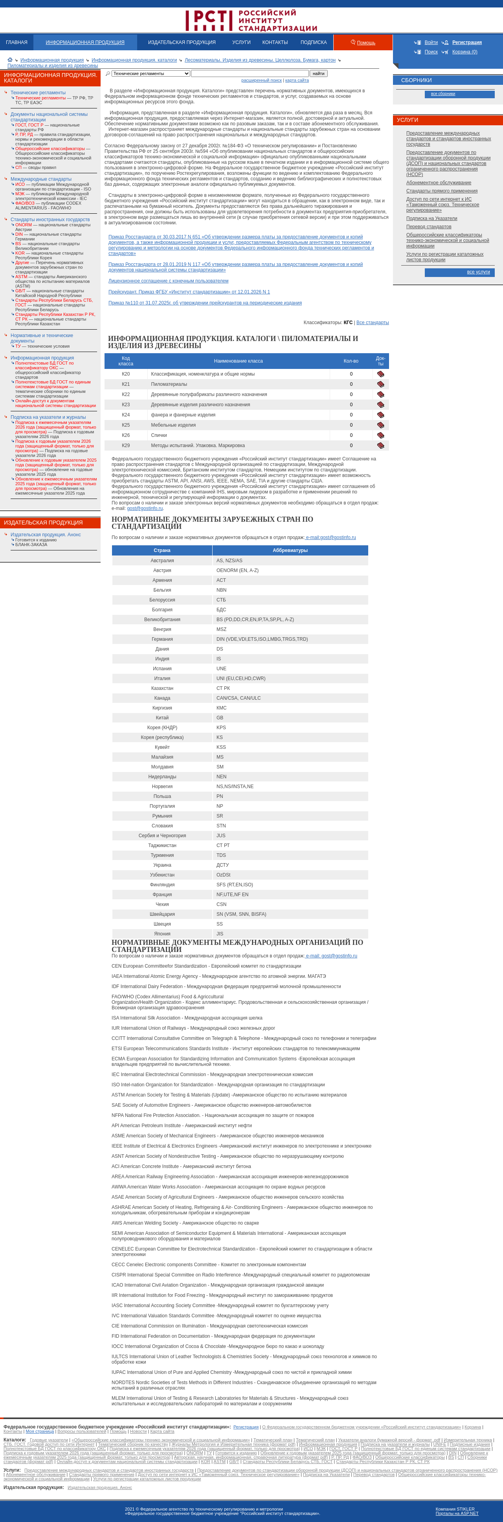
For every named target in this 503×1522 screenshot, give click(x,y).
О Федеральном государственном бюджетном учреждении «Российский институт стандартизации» (361, 1427)
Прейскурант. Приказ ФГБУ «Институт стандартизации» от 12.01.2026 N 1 (189, 292)
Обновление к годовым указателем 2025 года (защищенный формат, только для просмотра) (353, 1452)
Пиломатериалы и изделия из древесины (52, 65)
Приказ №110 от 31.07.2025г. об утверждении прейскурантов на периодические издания (205, 303)
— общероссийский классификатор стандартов (48, 370)
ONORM (194, 1452)
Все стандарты (372, 322)
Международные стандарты (41, 179)
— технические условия (42, 346)
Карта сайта (162, 1431)
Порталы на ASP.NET (457, 1513)
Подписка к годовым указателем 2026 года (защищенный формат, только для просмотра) (93, 1452)
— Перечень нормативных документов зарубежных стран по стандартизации (49, 267)
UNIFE (439, 1444)
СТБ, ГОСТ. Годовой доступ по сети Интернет (49, 1444)
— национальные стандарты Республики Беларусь (54, 305)
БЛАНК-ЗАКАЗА (31, 544)
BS (451, 1457)
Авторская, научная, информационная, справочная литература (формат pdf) (251, 1457)
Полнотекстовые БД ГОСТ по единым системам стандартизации (425, 1448)
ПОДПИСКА (314, 42)
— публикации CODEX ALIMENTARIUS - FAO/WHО (48, 205)
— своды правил (35, 167)
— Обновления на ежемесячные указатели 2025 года (56, 486)
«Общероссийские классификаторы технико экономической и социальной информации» (161, 1440)
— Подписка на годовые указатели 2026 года (54, 448)
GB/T (234, 1461)
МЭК (321, 1448)
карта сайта (297, 80)
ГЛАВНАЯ (17, 42)
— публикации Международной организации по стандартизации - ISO (53, 186)
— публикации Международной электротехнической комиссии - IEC (52, 196)
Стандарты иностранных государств (50, 219)
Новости (138, 1431)
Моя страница (40, 1431)
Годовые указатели (49, 1440)
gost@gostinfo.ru (145, 508)
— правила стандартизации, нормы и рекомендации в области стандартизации (53, 139)
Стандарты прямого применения (441, 191)
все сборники (443, 94)
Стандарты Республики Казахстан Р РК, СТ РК (383, 1461)
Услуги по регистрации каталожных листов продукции (445, 256)
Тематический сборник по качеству (133, 1444)
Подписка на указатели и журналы (48, 417)
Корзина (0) (464, 52)
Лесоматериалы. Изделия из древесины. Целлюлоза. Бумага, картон (260, 60)
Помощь (366, 43)
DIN (453, 1452)
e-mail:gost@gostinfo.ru (330, 537)
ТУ (209, 1452)
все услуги (478, 272)
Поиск (431, 52)
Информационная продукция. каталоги (134, 60)
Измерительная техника (468, 1440)
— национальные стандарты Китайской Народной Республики (49, 293)
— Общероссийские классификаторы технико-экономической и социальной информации (53, 155)
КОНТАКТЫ (275, 42)
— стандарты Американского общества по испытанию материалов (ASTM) (52, 281)
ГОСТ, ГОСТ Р (343, 1448)
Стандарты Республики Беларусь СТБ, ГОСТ (288, 1461)
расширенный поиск (261, 80)
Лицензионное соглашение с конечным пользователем (168, 281)
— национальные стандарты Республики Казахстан (55, 319)
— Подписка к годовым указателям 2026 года (55, 429)
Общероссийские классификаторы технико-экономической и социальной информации (447, 240)
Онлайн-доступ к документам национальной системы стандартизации (127, 1461)
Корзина (472, 1427)
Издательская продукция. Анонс (46, 534)
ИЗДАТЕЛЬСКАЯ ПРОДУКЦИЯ (182, 42)
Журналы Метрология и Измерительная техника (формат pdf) (234, 1444)
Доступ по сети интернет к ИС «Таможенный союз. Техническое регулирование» (442, 204)
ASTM (220, 1461)
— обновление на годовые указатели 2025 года (56, 467)
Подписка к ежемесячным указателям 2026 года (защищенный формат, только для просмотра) (205, 1448)
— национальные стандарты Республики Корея (49, 255)
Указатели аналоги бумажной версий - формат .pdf (389, 1440)
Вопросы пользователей (81, 1431)
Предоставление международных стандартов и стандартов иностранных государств (448, 138)
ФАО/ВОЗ (362, 1457)
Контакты (13, 1431)
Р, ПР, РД (340, 1457)
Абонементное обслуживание (438, 182)
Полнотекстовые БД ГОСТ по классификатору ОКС (55, 1448)
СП (461, 1457)
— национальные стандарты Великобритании (47, 246)
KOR (205, 1461)
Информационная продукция (52, 60)
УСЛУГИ (241, 42)
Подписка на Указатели (431, 218)
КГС (348, 322)
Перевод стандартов (429, 226)
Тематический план (272, 1440)
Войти (431, 42)
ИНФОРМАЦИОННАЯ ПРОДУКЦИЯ (85, 42)
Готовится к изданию (36, 539)
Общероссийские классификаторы (410, 1457)
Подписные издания (470, 1444)
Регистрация (246, 1427)
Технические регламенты (38, 92)
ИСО (308, 1448)
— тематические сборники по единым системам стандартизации (53, 389)
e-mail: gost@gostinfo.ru (331, 956)
